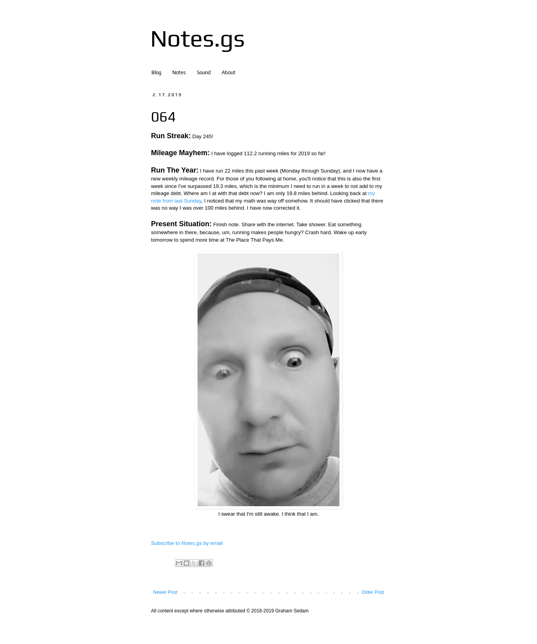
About (228, 72)
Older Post (373, 592)
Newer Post (165, 592)
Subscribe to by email (187, 543)
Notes (179, 72)
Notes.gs (197, 38)
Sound (204, 72)
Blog (156, 72)
